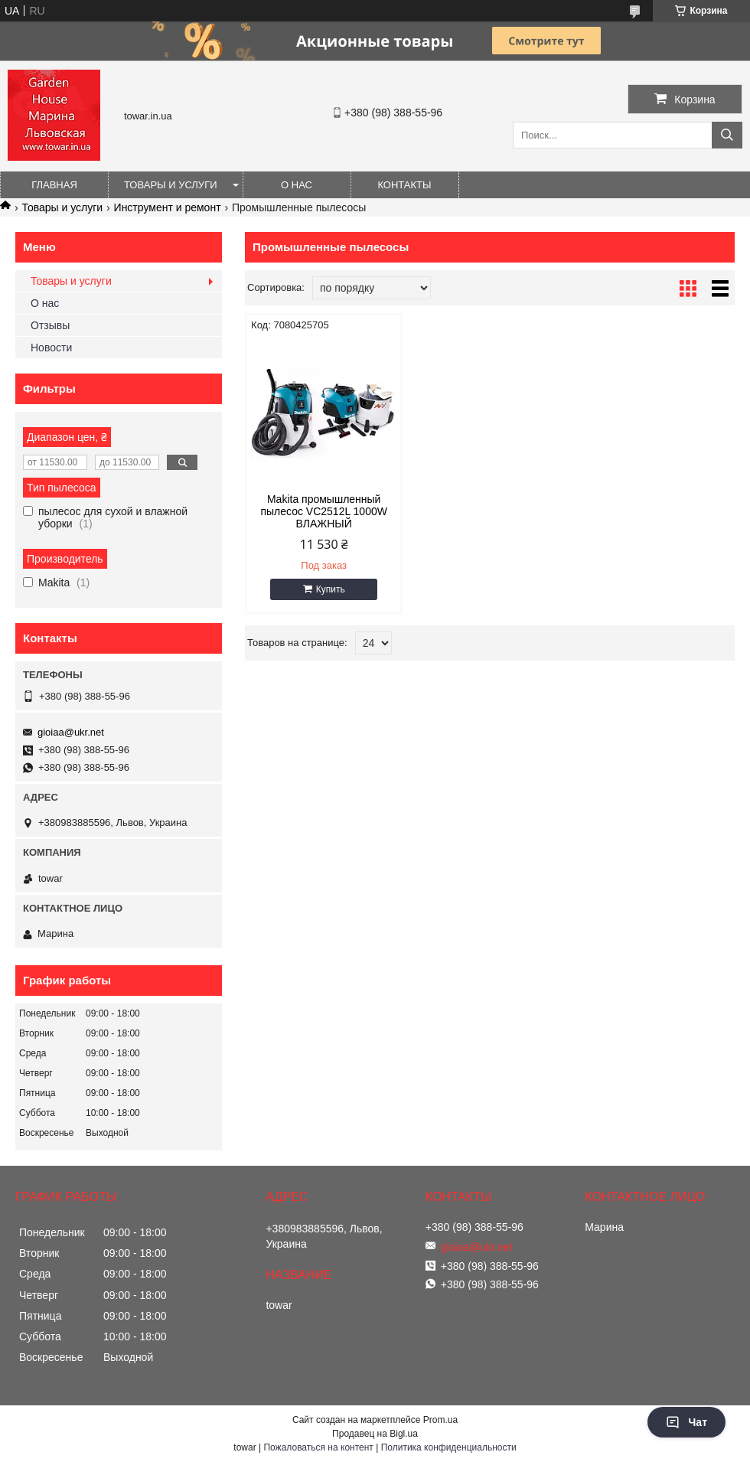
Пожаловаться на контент (318, 1447)
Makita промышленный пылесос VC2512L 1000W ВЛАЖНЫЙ (323, 511)
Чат (686, 1422)
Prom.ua (440, 1420)
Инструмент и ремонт (167, 207)
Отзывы (50, 325)
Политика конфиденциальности (449, 1447)
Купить (330, 589)
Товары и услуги (170, 185)
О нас (296, 185)
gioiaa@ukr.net (71, 732)
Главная (54, 185)
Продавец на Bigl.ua (375, 1433)
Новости (51, 347)
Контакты (404, 185)
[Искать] (727, 135)
